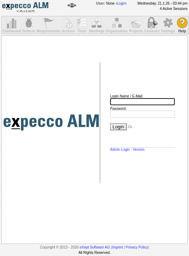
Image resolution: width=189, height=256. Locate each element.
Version (138, 149)
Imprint (117, 247)
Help (182, 31)
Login (121, 3)
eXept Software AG (95, 247)
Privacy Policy (137, 247)
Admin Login (120, 149)
